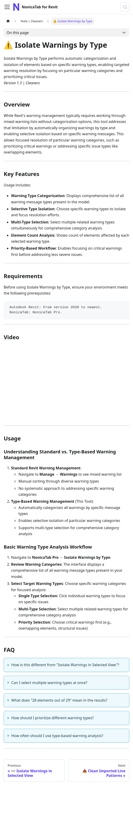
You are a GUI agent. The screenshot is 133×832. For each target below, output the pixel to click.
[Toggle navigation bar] (7, 6)
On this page (18, 32)
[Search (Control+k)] (125, 7)
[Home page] (8, 21)
